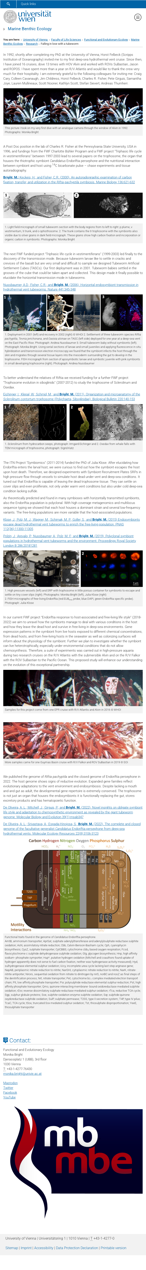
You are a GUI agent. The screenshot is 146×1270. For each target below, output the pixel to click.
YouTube (9, 1097)
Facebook (10, 1093)
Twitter (8, 1088)
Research (32, 43)
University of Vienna (35, 39)
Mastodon (10, 1083)
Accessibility (43, 1248)
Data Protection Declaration (77, 1248)
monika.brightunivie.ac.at (22, 1074)
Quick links (28, 4)
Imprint (26, 1248)
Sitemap (11, 1248)
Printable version (113, 1248)
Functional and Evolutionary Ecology (106, 39)
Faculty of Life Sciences (66, 39)
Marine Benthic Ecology (30, 28)
